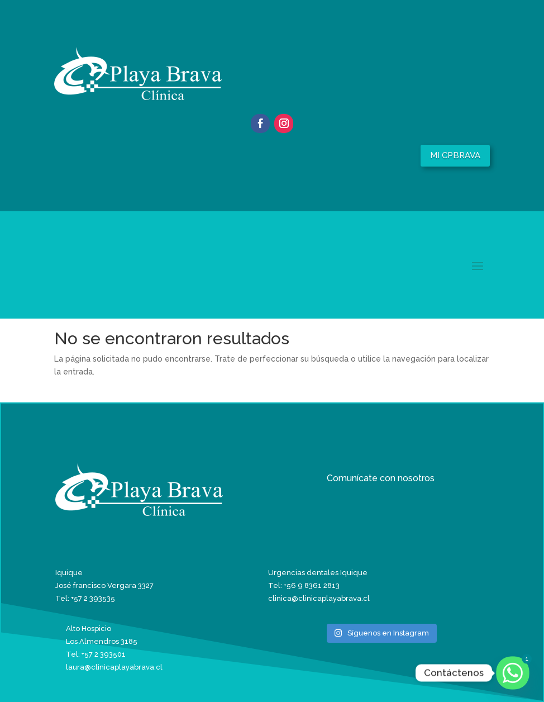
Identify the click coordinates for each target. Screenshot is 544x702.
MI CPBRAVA (455, 155)
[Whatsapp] (513, 673)
